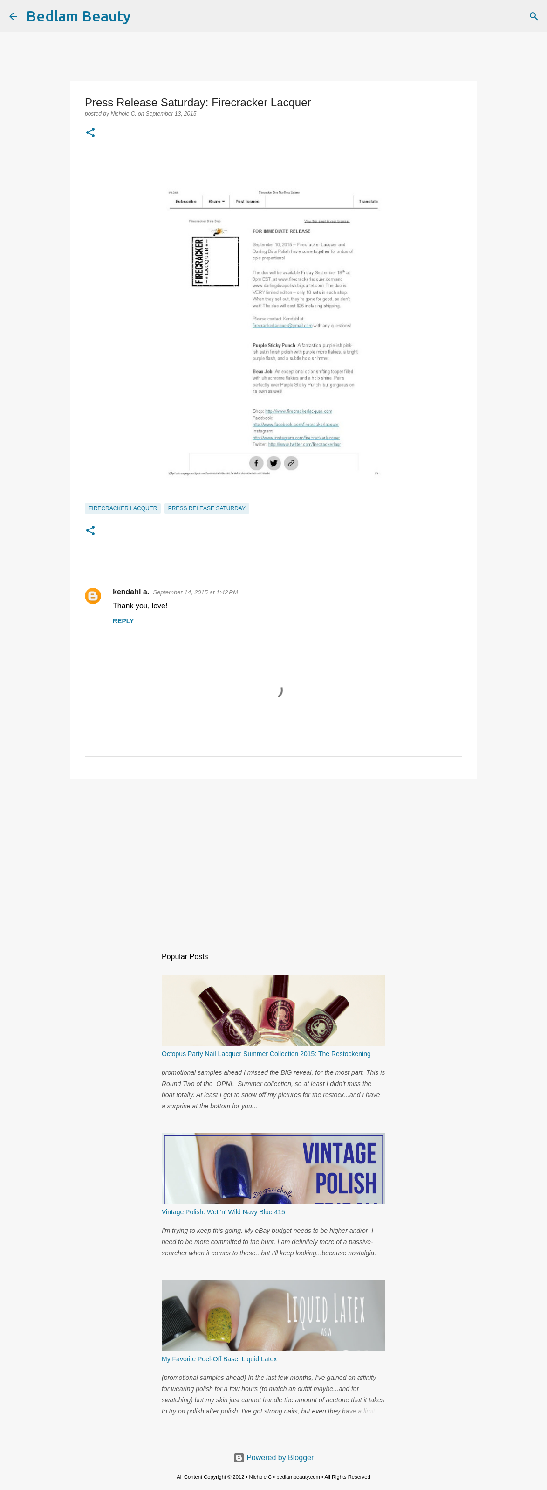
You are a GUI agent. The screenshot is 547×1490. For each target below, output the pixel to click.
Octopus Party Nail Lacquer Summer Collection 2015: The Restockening (266, 1054)
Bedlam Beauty (78, 15)
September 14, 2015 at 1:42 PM (195, 592)
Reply (123, 621)
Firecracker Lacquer (123, 508)
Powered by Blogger (273, 1458)
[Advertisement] (273, 858)
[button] (90, 133)
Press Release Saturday (207, 508)
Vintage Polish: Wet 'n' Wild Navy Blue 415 (223, 1212)
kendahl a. (131, 592)
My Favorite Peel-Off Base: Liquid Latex (219, 1359)
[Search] (144, 16)
